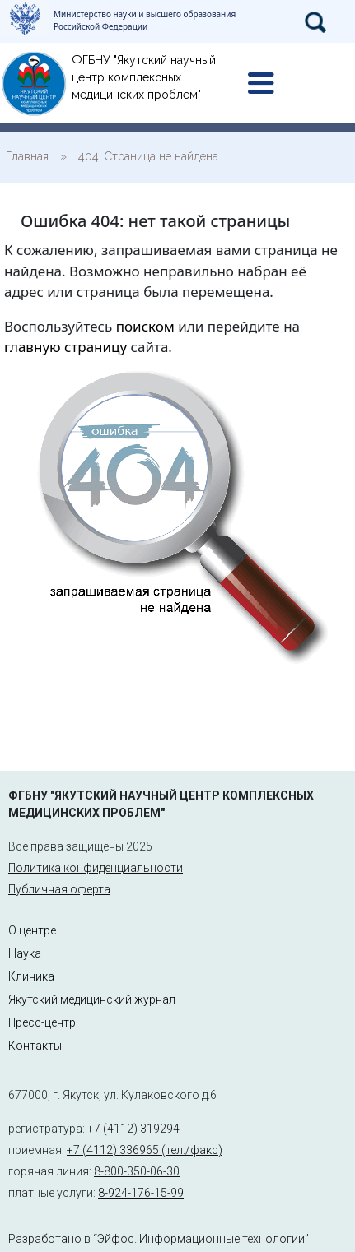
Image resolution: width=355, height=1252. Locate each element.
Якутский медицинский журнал (91, 999)
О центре (32, 930)
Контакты (35, 1045)
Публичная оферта (59, 889)
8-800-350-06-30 (137, 1171)
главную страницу (65, 346)
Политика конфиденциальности (95, 867)
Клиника (31, 976)
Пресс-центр (42, 1022)
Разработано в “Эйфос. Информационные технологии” (158, 1238)
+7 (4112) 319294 (133, 1128)
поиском (145, 326)
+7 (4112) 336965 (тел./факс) (144, 1150)
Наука (24, 953)
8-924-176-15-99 (141, 1192)
